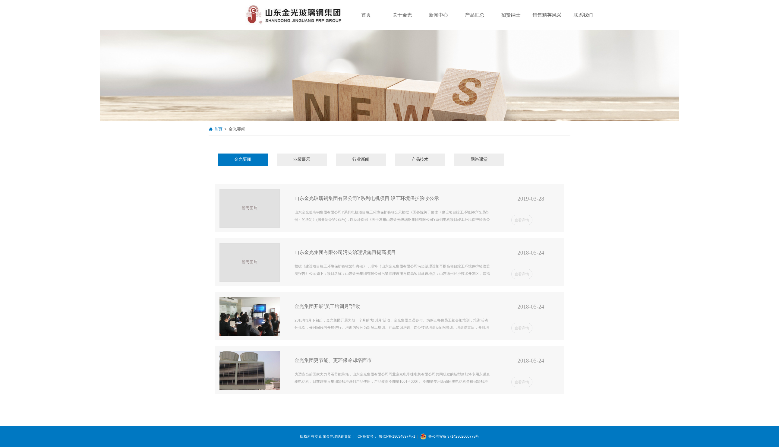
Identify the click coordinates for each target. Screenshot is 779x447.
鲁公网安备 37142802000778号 (449, 436)
